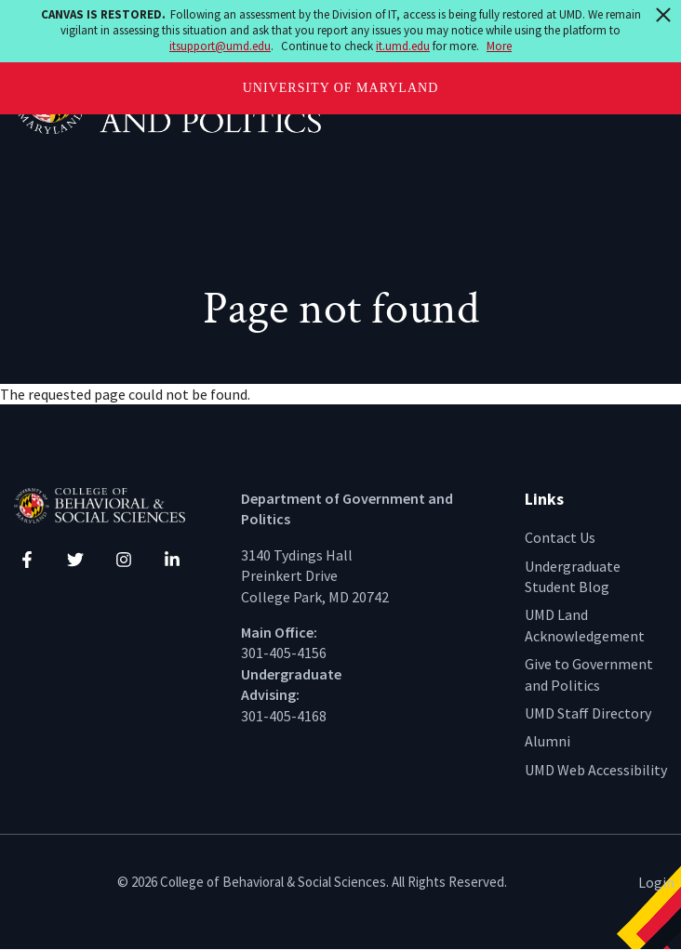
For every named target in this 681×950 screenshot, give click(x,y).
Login (656, 882)
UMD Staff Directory (588, 713)
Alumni (547, 741)
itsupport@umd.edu (220, 46)
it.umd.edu (403, 46)
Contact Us (560, 537)
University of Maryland (341, 88)
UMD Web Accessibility (596, 769)
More (499, 46)
